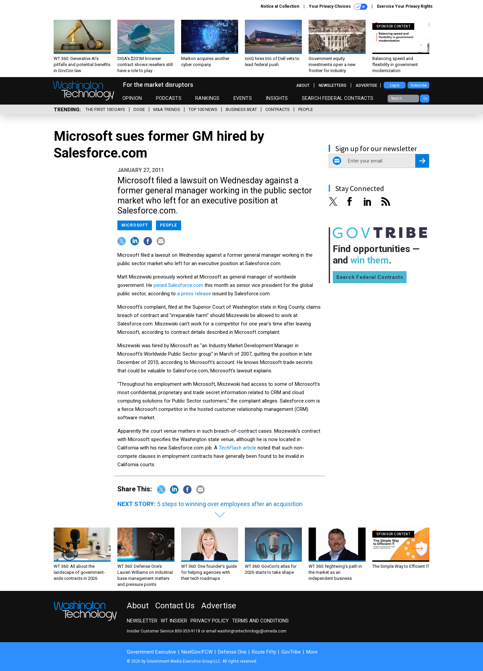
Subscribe (419, 85)
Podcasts (168, 98)
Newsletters (332, 85)
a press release (194, 294)
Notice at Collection (280, 6)
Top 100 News (203, 109)
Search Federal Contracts (338, 98)
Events (242, 98)
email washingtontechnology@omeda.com (246, 631)
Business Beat (241, 109)
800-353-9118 (187, 631)
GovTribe (291, 652)
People (305, 109)
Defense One (232, 652)
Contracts (277, 109)
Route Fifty (264, 652)
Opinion (132, 98)
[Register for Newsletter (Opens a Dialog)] (422, 161)
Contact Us (175, 605)
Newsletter (142, 621)
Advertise (366, 85)
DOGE (139, 109)
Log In (394, 85)
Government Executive (151, 652)
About (303, 85)
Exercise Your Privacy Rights (405, 6)
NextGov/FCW (197, 652)
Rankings (207, 98)
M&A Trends (166, 109)
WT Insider (174, 621)
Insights (277, 98)
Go (425, 98)
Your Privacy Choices (338, 7)
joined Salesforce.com (178, 285)
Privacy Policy (210, 621)
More (312, 652)
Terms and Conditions (260, 621)
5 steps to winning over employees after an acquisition (230, 503)
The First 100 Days (105, 109)
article (237, 448)
